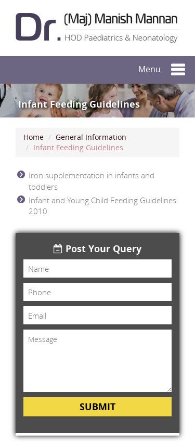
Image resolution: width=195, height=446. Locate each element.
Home (33, 137)
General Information (91, 137)
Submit (97, 406)
